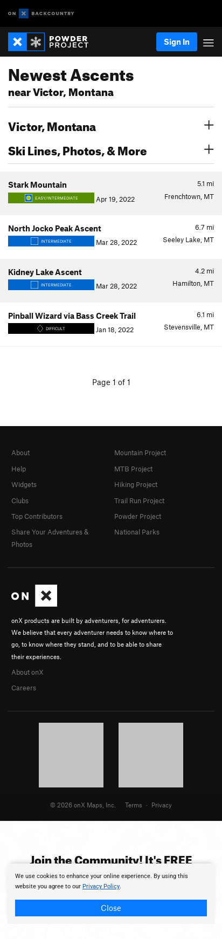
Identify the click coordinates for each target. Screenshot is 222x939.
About (20, 452)
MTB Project (133, 468)
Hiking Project (135, 484)
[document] (111, 893)
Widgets (24, 484)
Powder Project (137, 516)
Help (18, 468)
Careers (23, 687)
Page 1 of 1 (111, 382)
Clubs (20, 500)
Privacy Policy (101, 886)
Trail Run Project (139, 500)
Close (111, 908)
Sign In (177, 41)
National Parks (136, 531)
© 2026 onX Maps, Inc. (83, 804)
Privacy (161, 804)
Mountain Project (140, 452)
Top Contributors (37, 516)
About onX (27, 672)
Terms (133, 804)
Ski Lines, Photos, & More (111, 149)
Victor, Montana (111, 125)
